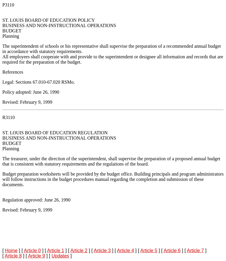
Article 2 (78, 250)
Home (11, 250)
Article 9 (36, 255)
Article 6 (172, 250)
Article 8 (13, 255)
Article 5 (148, 250)
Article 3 (102, 250)
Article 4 (125, 250)
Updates (60, 255)
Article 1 (55, 250)
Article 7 (195, 250)
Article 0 (32, 250)
